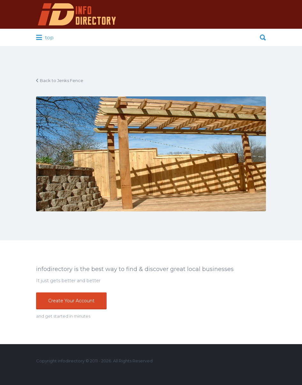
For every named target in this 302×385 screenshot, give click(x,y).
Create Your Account (71, 301)
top (45, 37)
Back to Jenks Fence (61, 80)
